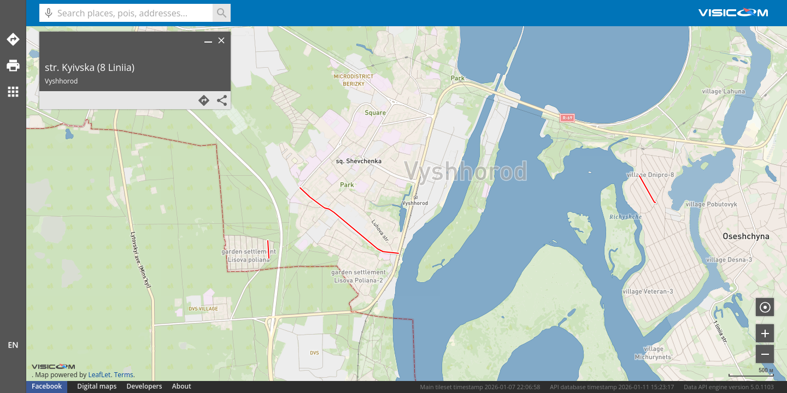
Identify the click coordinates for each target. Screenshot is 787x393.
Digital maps (97, 386)
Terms (123, 374)
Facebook (47, 386)
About (181, 386)
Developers (144, 386)
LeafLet (99, 374)
